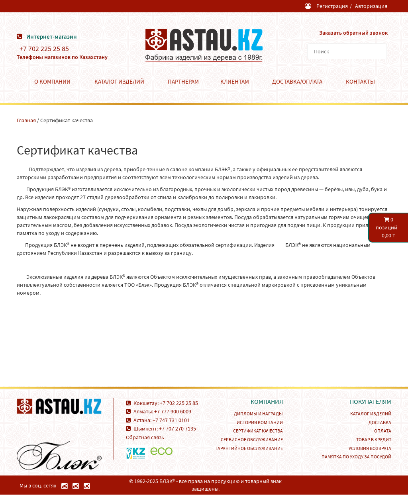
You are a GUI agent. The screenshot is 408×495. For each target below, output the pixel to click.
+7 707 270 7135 (177, 428)
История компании (260, 422)
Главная (26, 119)
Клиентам (234, 81)
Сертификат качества (258, 430)
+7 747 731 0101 (171, 419)
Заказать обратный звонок (353, 32)
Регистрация (332, 6)
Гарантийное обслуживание (249, 448)
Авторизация (371, 6)
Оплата (382, 430)
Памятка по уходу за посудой (356, 456)
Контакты (360, 81)
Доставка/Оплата (297, 81)
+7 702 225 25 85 (44, 48)
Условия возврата (370, 448)
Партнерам (183, 81)
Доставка (380, 422)
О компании (52, 81)
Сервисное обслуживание (252, 439)
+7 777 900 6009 (172, 411)
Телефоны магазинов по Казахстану (62, 56)
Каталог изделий (119, 81)
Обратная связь (145, 436)
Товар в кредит (373, 439)
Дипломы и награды (258, 413)
